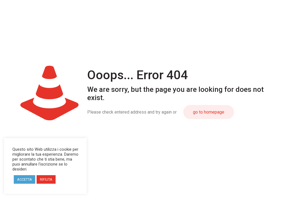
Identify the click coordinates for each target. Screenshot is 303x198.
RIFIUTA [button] (46, 179)
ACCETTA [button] (24, 179)
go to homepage (208, 112)
